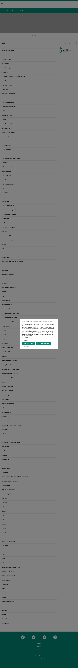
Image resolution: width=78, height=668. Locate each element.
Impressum (25, 346)
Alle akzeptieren (28, 343)
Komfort (24, 339)
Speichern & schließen (43, 343)
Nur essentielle (26, 337)
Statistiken (25, 340)
